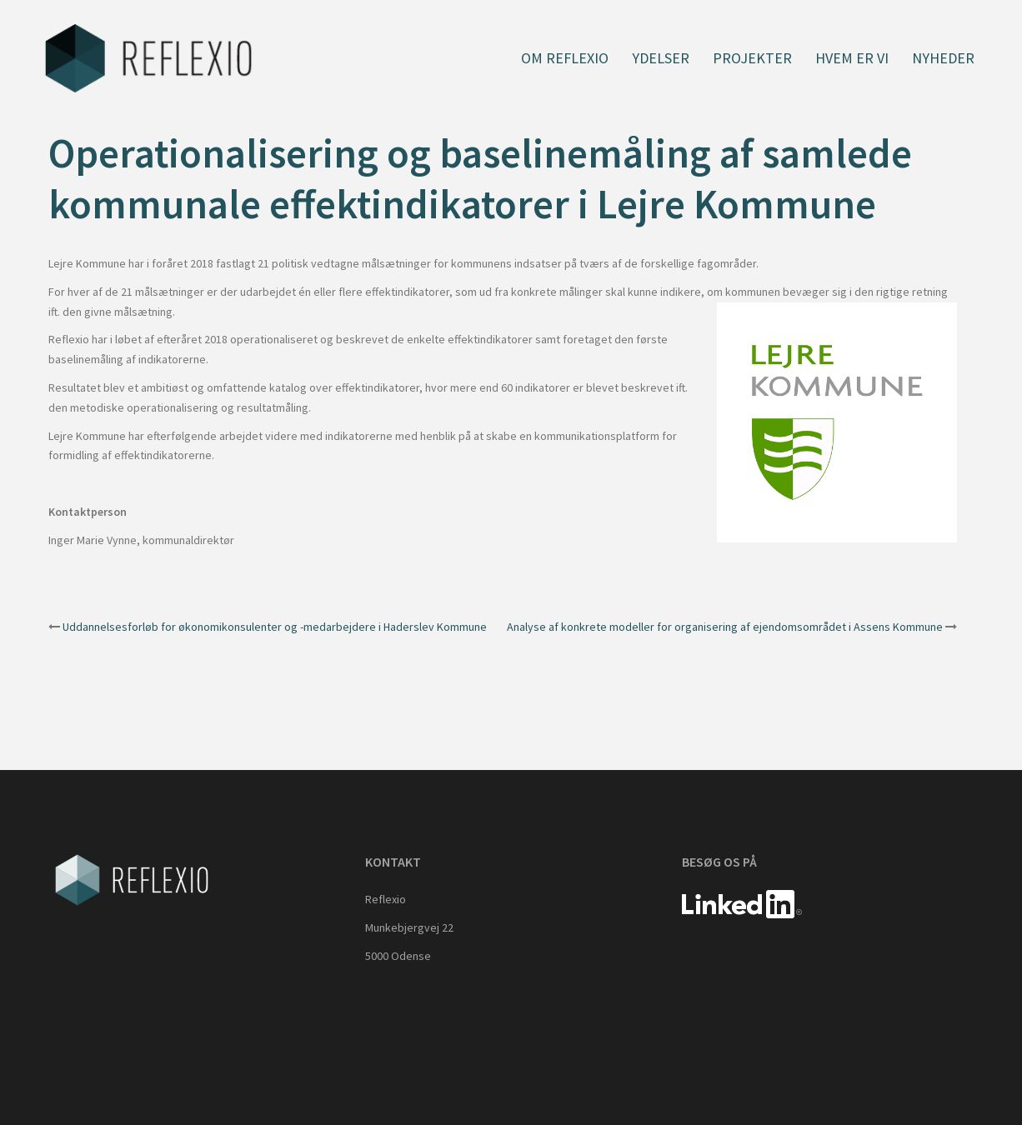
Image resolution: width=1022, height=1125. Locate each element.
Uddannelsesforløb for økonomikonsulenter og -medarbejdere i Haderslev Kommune (275, 626)
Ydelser (660, 58)
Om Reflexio (565, 58)
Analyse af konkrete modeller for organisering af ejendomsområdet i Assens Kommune (725, 626)
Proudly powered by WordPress (116, 1097)
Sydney (261, 1097)
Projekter (752, 58)
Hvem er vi (852, 58)
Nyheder (943, 58)
